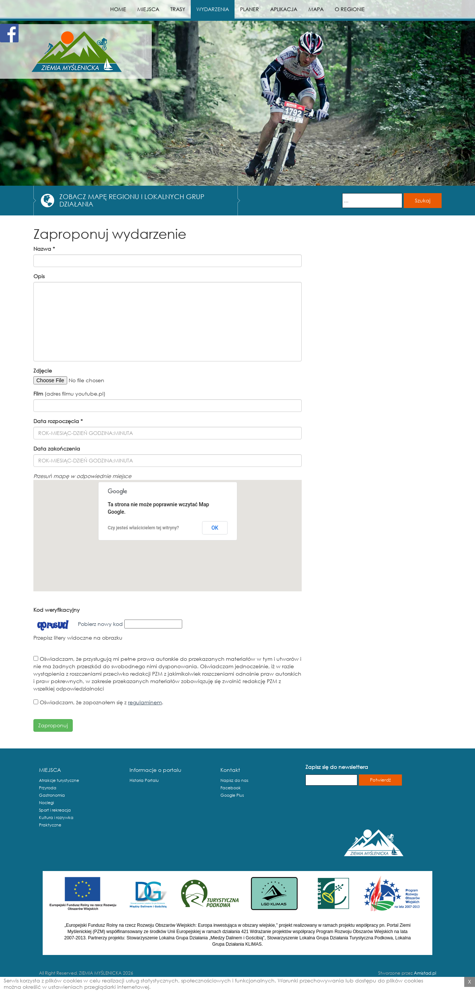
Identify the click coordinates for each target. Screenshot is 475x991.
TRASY (177, 9)
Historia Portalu (144, 780)
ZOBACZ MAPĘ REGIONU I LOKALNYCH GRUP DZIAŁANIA (131, 200)
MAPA (316, 9)
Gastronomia (52, 795)
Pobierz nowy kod (100, 623)
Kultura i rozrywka (56, 818)
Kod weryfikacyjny (56, 609)
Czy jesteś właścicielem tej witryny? (143, 527)
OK (215, 528)
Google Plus (232, 795)
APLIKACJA (283, 9)
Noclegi (46, 803)
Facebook (230, 788)
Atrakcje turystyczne (59, 780)
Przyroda (47, 788)
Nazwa (44, 248)
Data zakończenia (56, 448)
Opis (39, 276)
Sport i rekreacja (55, 810)
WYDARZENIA (212, 9)
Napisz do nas (234, 780)
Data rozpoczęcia (58, 421)
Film (38, 393)
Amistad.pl (425, 973)
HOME (118, 9)
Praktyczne (50, 825)
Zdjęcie (42, 370)
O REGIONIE (350, 9)
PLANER (249, 9)
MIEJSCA (148, 9)
